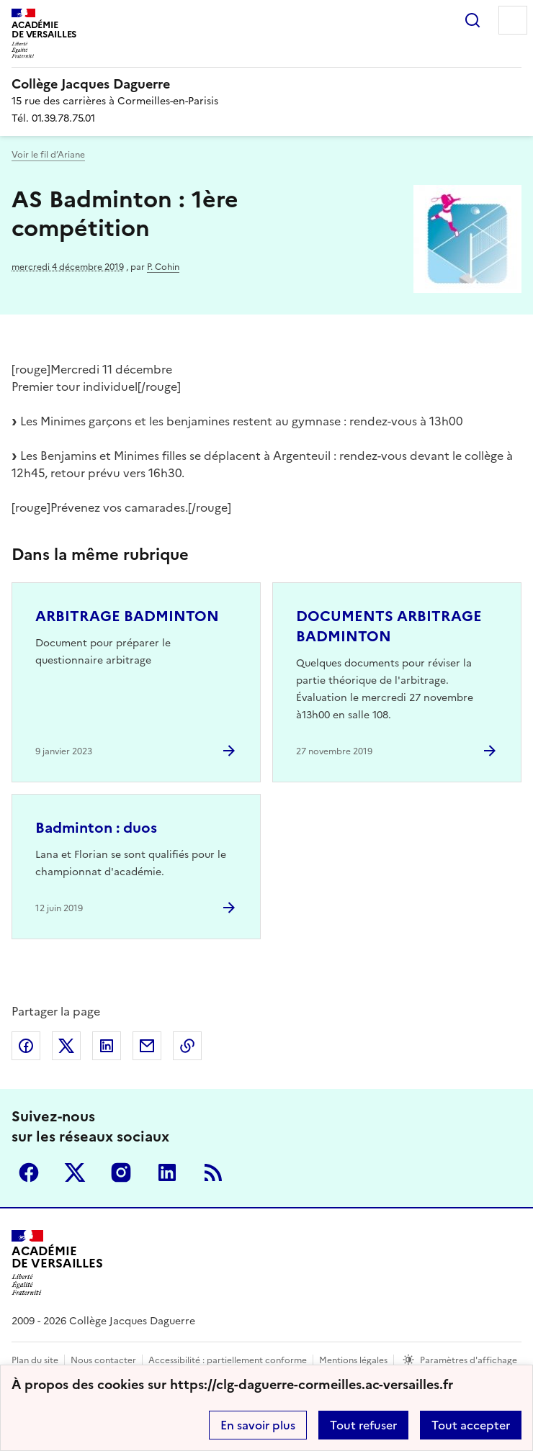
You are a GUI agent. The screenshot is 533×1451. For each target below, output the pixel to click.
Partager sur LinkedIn (106, 1045)
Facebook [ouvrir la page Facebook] (29, 1172)
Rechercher (472, 20)
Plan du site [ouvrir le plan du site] (35, 1360)
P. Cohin (163, 267)
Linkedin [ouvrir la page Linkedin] (167, 1172)
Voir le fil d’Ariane (48, 154)
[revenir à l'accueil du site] (266, 84)
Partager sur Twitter (66, 1045)
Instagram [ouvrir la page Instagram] (121, 1172)
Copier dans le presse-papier (187, 1045)
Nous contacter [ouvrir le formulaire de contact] (103, 1360)
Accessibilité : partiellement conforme (227, 1360)
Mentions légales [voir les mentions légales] (353, 1360)
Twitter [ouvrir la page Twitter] (75, 1172)
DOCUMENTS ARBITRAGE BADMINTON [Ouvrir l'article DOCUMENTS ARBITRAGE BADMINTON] (389, 626)
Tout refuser (363, 1425)
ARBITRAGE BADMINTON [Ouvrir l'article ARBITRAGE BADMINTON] (127, 616)
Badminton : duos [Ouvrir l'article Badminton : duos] (96, 827)
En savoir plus (257, 1425)
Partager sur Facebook (26, 1045)
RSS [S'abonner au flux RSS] (213, 1172)
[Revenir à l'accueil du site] (57, 1263)
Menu (512, 20)
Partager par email (147, 1045)
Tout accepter (470, 1425)
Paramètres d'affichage (468, 1360)
